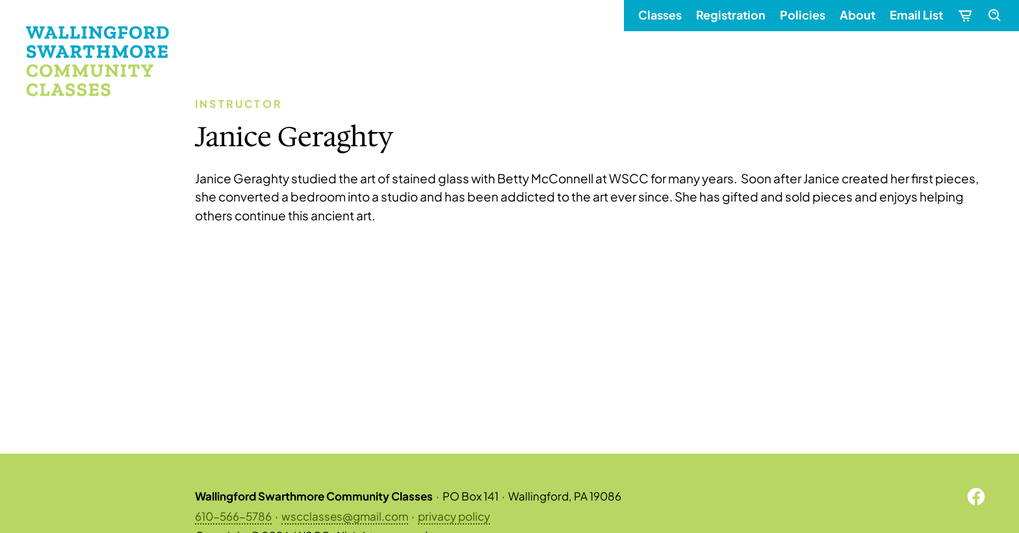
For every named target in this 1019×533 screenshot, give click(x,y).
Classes (660, 14)
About (857, 14)
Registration (731, 14)
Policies (802, 14)
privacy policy (454, 515)
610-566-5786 (233, 515)
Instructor (239, 103)
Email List (916, 14)
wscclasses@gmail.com (344, 515)
